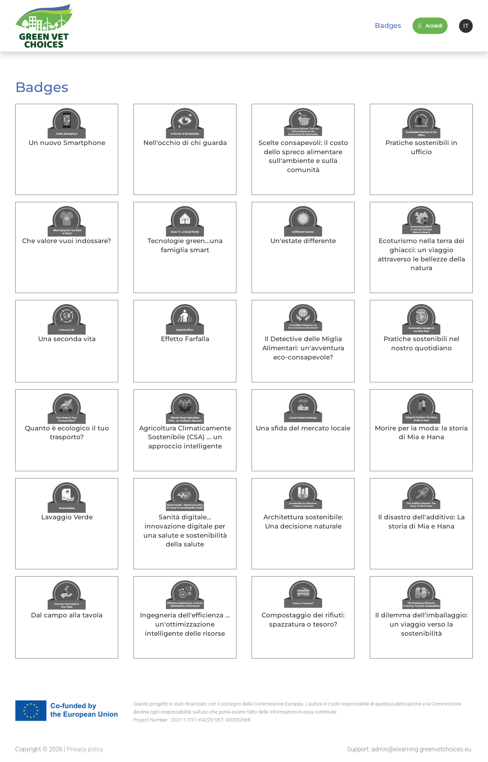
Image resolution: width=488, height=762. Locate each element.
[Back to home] (43, 26)
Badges (388, 25)
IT (466, 25)
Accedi (430, 26)
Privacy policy (84, 749)
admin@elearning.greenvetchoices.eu (421, 749)
